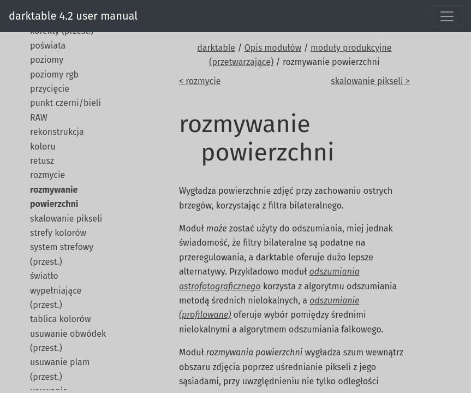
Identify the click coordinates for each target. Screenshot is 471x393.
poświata (47, 45)
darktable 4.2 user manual (73, 15)
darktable (216, 48)
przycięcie (49, 89)
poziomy (46, 60)
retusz (42, 161)
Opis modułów (273, 48)
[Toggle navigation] (447, 16)
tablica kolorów (60, 319)
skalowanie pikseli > (370, 81)
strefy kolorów (58, 233)
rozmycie (47, 175)
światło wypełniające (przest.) (55, 290)
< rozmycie (199, 81)
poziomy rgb (54, 74)
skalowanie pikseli (66, 218)
